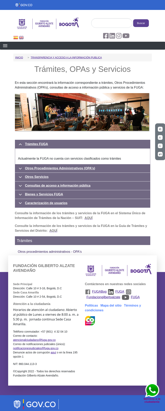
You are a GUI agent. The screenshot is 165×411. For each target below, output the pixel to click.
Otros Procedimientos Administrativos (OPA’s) (56, 170)
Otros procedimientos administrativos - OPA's (50, 251)
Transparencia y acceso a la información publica (66, 57)
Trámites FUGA (32, 145)
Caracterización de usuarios (42, 204)
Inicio (19, 57)
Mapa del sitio (111, 305)
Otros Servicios (33, 178)
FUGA (119, 291)
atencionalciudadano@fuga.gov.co (34, 340)
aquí (53, 352)
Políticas (91, 305)
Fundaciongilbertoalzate (103, 297)
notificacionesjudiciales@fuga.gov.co (35, 348)
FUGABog (99, 291)
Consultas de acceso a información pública (54, 187)
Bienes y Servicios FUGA (40, 196)
